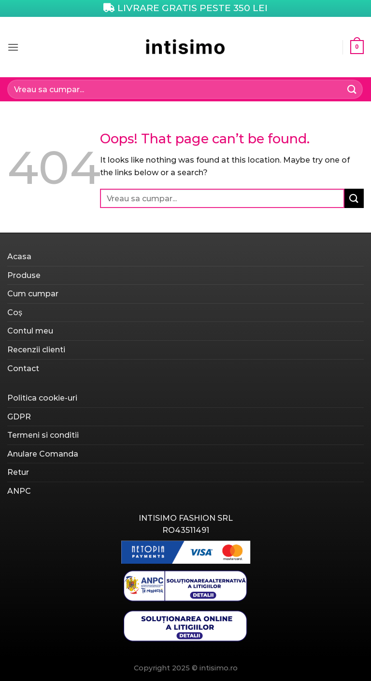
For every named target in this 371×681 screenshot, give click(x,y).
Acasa (19, 256)
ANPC (19, 491)
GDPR (19, 416)
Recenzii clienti (36, 349)
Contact (23, 368)
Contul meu (30, 330)
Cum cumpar (32, 293)
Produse (24, 275)
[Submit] (352, 89)
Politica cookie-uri (42, 398)
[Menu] (13, 47)
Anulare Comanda (42, 454)
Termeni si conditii (43, 435)
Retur (18, 472)
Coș (14, 312)
